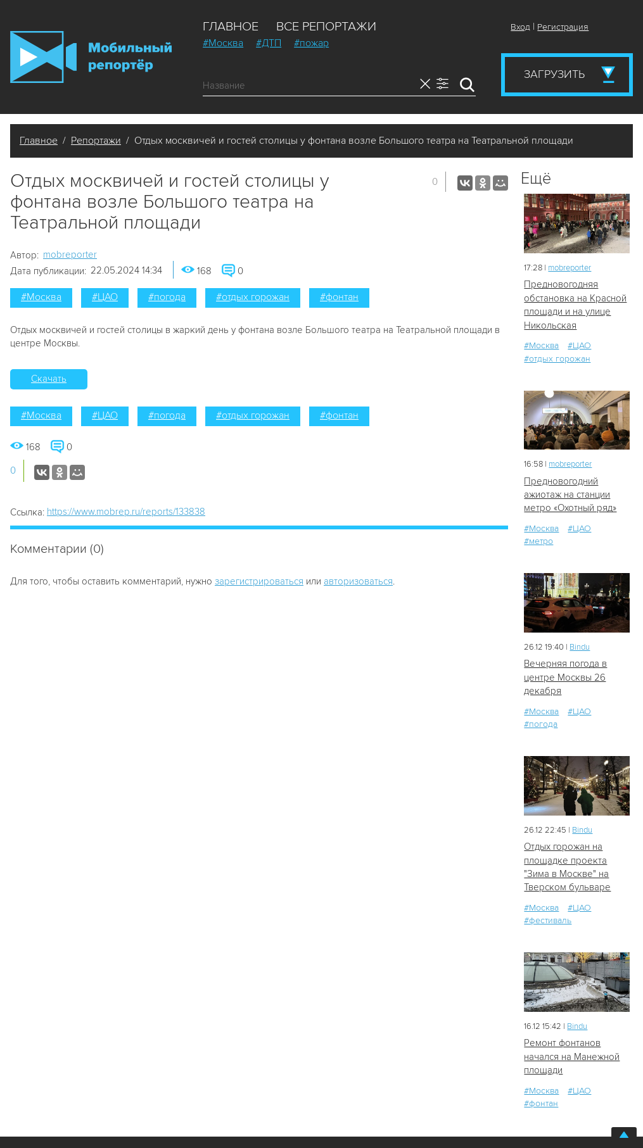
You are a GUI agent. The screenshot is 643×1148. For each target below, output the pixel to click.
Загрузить (554, 74)
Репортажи (96, 140)
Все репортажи (326, 26)
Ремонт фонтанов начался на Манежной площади (572, 1056)
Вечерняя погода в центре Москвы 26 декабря (565, 677)
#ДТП (268, 43)
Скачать (49, 378)
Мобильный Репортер (91, 57)
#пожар (311, 43)
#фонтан (339, 297)
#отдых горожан (253, 297)
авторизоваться (358, 581)
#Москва (223, 43)
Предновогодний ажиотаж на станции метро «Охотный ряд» (570, 495)
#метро (538, 541)
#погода (167, 297)
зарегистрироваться (259, 581)
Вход (520, 27)
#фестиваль (547, 920)
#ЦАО (105, 297)
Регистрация (563, 27)
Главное (230, 26)
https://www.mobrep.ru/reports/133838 (126, 511)
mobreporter (70, 254)
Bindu (580, 647)
